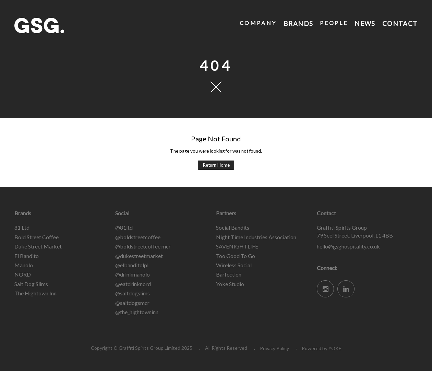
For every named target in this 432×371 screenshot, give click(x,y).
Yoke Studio (230, 284)
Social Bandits (232, 227)
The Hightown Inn (35, 293)
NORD (22, 274)
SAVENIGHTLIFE (237, 246)
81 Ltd (21, 227)
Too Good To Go (235, 256)
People (333, 23)
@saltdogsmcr (132, 302)
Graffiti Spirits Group (65, 25)
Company (257, 23)
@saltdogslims (132, 293)
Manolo (23, 265)
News (364, 23)
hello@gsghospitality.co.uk (348, 246)
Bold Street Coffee (36, 237)
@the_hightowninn (136, 312)
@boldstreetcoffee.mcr (143, 246)
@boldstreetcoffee (137, 237)
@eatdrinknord (133, 284)
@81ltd (124, 227)
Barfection (228, 274)
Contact (400, 23)
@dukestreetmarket (139, 256)
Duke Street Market (38, 246)
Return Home (216, 165)
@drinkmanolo (132, 274)
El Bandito (26, 256)
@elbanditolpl (131, 265)
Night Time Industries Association (256, 237)
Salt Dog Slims (31, 284)
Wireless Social (234, 265)
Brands (298, 23)
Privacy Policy (274, 348)
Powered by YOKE (321, 348)
